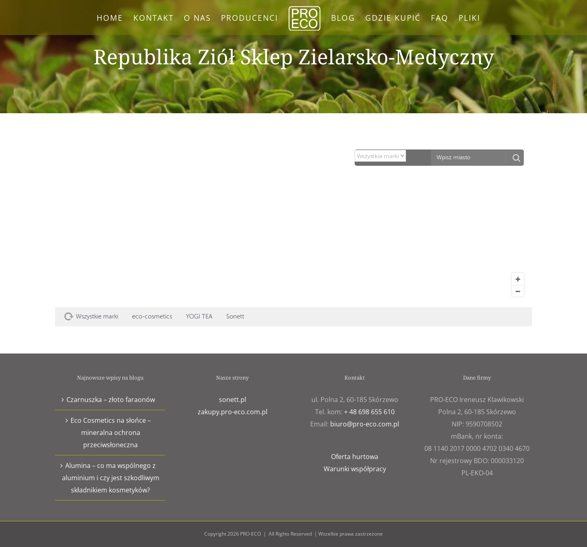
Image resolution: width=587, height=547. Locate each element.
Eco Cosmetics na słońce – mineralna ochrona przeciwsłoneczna (111, 432)
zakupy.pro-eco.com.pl (232, 411)
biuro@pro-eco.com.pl (364, 424)
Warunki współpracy (355, 468)
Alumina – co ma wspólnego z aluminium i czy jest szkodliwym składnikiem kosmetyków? (110, 477)
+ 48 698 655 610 (369, 411)
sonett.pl (232, 399)
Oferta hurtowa (354, 456)
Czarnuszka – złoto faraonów (110, 399)
